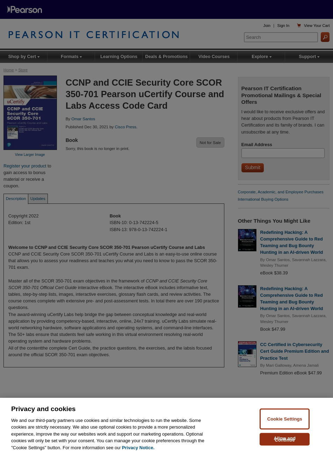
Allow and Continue (285, 441)
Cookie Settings (284, 421)
